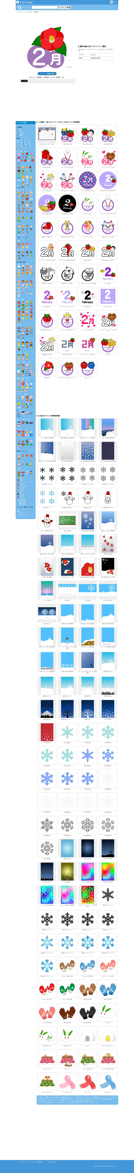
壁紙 (18, 511)
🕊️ (31, 226)
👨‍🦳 (23, 346)
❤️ (23, 384)
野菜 (18, 299)
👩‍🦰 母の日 (20, 488)
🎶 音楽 (19, 410)
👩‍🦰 (31, 343)
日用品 (23, 420)
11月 (30, 144)
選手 (25, 394)
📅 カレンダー (22, 148)
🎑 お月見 (20, 496)
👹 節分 (20, 480)
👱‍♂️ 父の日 (20, 490)
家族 (18, 340)
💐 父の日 (20, 133)
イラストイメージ (20, 12)
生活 (22, 340)
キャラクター (21, 438)
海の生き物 (21, 235)
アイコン (20, 429)
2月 (31, 12)
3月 (21, 140)
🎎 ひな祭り (21, 484)
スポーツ (20, 394)
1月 (26, 146)
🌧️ (23, 180)
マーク (26, 429)
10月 (25, 144)
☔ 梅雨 (20, 135)
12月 (21, 146)
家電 (18, 420)
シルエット (21, 513)
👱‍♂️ (19, 346)
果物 (22, 299)
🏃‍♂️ (27, 371)
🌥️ (19, 180)
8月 (29, 142)
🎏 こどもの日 (22, 486)
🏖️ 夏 (19, 129)
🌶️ (31, 308)
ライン (22, 509)
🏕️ (27, 406)
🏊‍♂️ (31, 403)
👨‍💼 (19, 355)
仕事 (25, 353)
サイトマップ (23, 1162)
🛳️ (23, 336)
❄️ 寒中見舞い (22, 500)
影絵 (30, 190)
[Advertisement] (96, 28)
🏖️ (31, 183)
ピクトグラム (21, 515)
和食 (18, 264)
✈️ (31, 333)
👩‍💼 (23, 355)
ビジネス (20, 353)
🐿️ (23, 208)
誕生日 (19, 453)
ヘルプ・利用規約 (37, 1162)
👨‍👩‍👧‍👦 (19, 349)
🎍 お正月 (20, 478)
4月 (25, 140)
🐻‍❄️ (31, 199)
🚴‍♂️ (31, 330)
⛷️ (19, 406)
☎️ (23, 422)
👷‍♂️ (27, 355)
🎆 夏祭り (20, 494)
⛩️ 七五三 (20, 498)
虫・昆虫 (20, 249)
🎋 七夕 (20, 131)
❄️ (27, 180)
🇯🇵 (27, 434)
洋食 (23, 264)
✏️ (31, 365)
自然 (25, 151)
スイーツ (20, 279)
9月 (21, 144)
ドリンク (20, 290)
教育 (18, 362)
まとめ (113, 2)
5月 (29, 140)
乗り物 (19, 325)
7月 (25, 142)
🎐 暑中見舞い (22, 502)
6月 (21, 142)
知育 (29, 362)
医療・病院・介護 (22, 378)
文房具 (24, 362)
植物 (21, 151)
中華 (27, 264)
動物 (18, 190)
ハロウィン (21, 470)
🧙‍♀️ (31, 472)
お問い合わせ (51, 1162)
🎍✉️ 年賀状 (21, 504)
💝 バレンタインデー (24, 482)
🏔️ (27, 183)
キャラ (22, 190)
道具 (28, 420)
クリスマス (21, 461)
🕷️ (23, 475)
